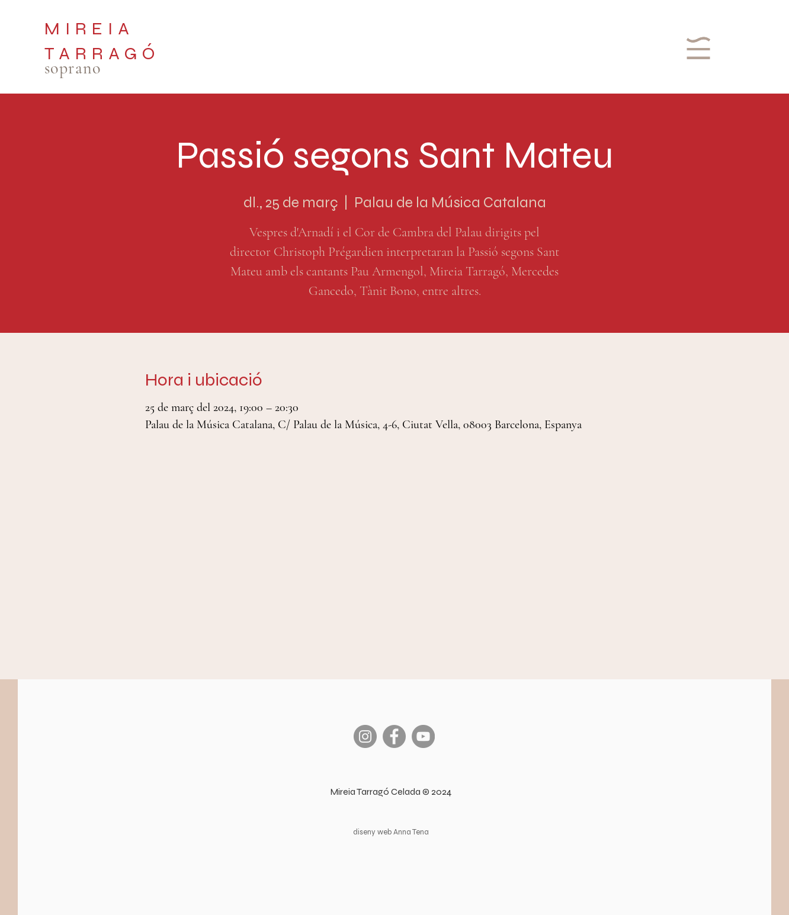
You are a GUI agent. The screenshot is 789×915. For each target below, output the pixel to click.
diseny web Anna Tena (391, 832)
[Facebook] (394, 736)
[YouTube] (423, 736)
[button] (697, 48)
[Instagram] (365, 736)
